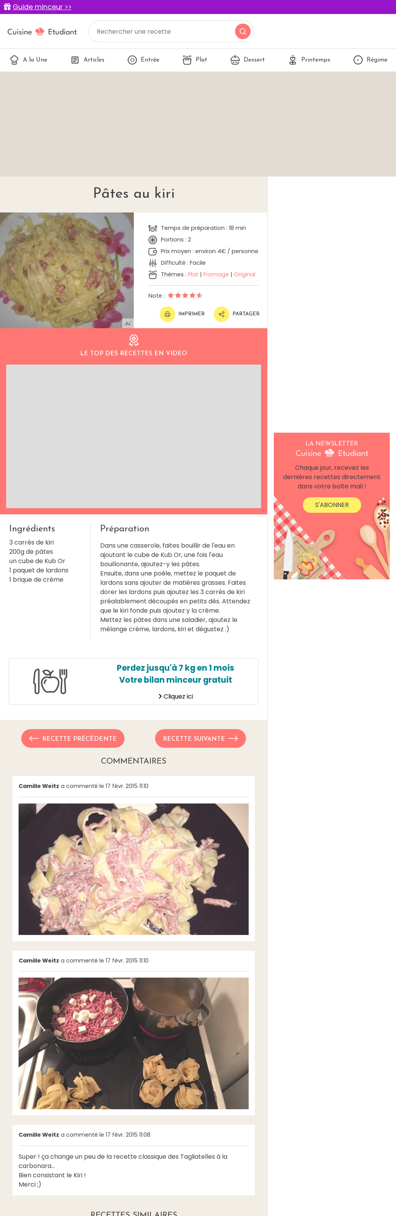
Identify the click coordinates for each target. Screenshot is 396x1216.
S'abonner (332, 504)
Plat (195, 60)
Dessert (247, 60)
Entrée (143, 60)
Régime (370, 60)
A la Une (28, 60)
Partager (236, 314)
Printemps (309, 60)
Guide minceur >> (42, 7)
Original (244, 274)
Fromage (216, 274)
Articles (87, 60)
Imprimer (182, 314)
